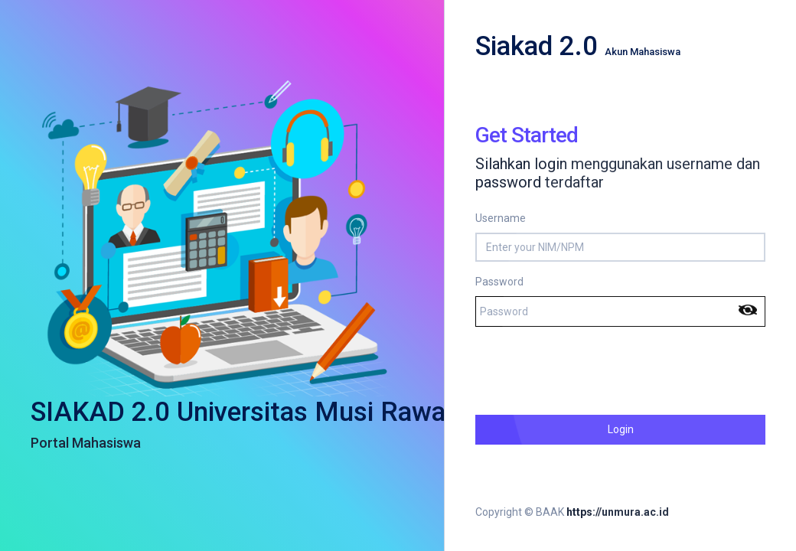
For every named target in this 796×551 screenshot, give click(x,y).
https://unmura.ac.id (617, 512)
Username (500, 218)
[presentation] (591, 369)
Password (499, 282)
